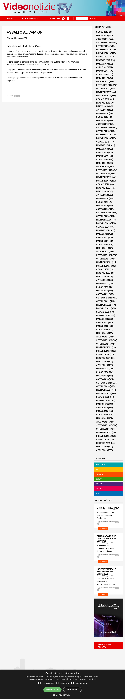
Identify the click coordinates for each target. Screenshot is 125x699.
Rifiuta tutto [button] (72, 689)
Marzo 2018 (102, 106)
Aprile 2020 (102, 195)
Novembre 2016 (103, 50)
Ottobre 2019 (102, 174)
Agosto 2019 (102, 166)
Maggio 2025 (102, 411)
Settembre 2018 (104, 128)
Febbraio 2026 (103, 443)
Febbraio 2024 (103, 358)
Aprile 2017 (102, 67)
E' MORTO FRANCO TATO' (108, 508)
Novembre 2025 (103, 432)
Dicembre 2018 (103, 138)
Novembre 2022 (103, 305)
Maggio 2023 (102, 326)
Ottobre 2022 (102, 301)
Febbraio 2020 (103, 188)
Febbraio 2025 (103, 400)
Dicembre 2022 (103, 308)
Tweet (17, 96)
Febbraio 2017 (103, 60)
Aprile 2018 (102, 110)
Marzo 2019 (102, 149)
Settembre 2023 (104, 340)
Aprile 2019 (102, 152)
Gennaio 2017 (102, 57)
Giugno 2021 (102, 244)
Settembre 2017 (104, 85)
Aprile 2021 (102, 237)
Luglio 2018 (102, 120)
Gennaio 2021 (102, 227)
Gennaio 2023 (102, 312)
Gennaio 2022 (102, 269)
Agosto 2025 (102, 422)
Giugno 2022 (102, 287)
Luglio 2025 (102, 418)
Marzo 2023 (102, 319)
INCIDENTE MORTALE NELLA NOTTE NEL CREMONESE (106, 571)
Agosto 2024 (102, 379)
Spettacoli (100, 489)
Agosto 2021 (102, 252)
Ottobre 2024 (102, 386)
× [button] (122, 672)
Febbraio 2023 (103, 315)
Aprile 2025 (102, 408)
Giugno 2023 (102, 330)
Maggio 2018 (102, 113)
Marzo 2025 (102, 404)
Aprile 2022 (102, 280)
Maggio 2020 (102, 198)
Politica (99, 484)
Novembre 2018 (103, 135)
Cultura (99, 479)
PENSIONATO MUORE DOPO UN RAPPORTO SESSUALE (106, 538)
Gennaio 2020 (102, 184)
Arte (97, 469)
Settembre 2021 (104, 255)
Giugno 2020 (102, 202)
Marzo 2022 (102, 276)
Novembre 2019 (103, 177)
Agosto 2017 (102, 81)
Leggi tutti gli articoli (105, 645)
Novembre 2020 (103, 220)
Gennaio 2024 (102, 354)
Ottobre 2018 (102, 131)
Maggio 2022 (102, 283)
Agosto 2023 (102, 337)
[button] (62, 695)
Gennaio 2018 (102, 99)
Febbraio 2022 (103, 273)
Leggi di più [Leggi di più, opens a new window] (92, 679)
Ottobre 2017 (102, 89)
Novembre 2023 (103, 347)
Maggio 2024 (102, 369)
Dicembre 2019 (103, 181)
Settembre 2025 (104, 425)
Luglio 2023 (102, 333)
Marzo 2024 (102, 361)
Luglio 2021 (102, 248)
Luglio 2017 (102, 78)
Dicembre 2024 (103, 393)
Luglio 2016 (102, 35)
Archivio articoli (30, 18)
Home (9, 18)
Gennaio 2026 (102, 439)
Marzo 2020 (102, 191)
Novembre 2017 (103, 92)
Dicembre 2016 (103, 53)
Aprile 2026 (102, 450)
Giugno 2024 (102, 372)
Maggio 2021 (102, 241)
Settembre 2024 (104, 383)
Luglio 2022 (102, 291)
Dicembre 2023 (103, 351)
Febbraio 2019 (103, 145)
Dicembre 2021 (103, 266)
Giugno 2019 (102, 159)
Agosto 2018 (102, 124)
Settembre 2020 (104, 213)
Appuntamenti (101, 465)
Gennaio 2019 (102, 142)
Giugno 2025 (102, 415)
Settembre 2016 (104, 42)
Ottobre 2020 (102, 216)
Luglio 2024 (102, 376)
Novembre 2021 (103, 262)
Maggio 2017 (102, 71)
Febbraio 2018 (103, 103)
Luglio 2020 (102, 205)
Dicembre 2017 (103, 96)
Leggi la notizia (102, 522)
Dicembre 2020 (103, 223)
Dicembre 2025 (103, 436)
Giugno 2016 (102, 32)
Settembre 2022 (104, 298)
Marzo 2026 (102, 447)
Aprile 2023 (102, 322)
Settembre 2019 (104, 170)
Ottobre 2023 (102, 344)
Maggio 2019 (102, 156)
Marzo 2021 (102, 234)
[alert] (62, 684)
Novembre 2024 (103, 390)
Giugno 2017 (102, 74)
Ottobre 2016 (102, 46)
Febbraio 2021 (103, 230)
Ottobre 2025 (102, 429)
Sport (98, 493)
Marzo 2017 (102, 64)
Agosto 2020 (102, 209)
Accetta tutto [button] (52, 689)
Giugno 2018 (102, 117)
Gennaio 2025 (102, 397)
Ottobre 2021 (102, 259)
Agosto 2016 (102, 39)
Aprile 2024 (102, 365)
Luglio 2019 (102, 163)
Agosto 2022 (102, 294)
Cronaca (99, 474)
